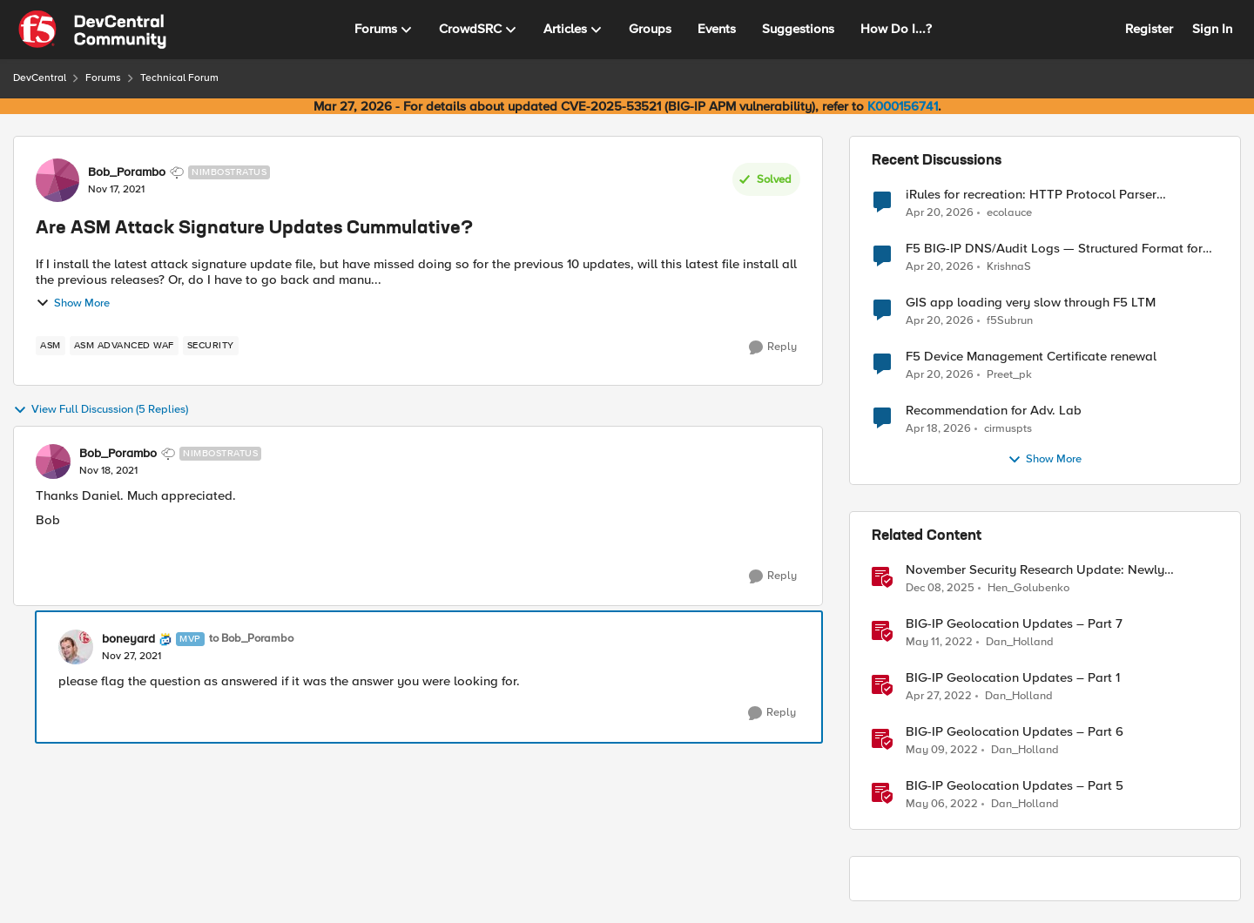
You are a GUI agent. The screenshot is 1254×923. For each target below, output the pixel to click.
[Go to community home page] (92, 30)
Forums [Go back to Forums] (103, 77)
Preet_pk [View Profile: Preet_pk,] (1009, 374)
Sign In (1212, 29)
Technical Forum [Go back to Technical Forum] (179, 77)
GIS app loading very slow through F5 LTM (1031, 302)
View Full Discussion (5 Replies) (100, 410)
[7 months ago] (940, 589)
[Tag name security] (211, 345)
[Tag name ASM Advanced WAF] (124, 345)
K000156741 (902, 106)
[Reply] (772, 347)
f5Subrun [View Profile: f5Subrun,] (1010, 320)
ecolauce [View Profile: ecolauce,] (1009, 212)
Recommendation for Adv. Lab (994, 410)
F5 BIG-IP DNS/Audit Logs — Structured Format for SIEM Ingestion (1054, 248)
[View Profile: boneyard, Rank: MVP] (75, 647)
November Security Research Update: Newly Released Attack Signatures (1035, 570)
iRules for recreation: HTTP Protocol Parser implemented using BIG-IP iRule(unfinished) (1031, 194)
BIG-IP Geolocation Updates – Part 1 (1013, 677)
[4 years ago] (939, 643)
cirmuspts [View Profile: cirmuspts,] (1008, 428)
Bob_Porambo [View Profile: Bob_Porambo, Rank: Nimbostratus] (126, 172)
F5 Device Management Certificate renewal (1031, 356)
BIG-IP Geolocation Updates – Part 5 (1014, 785)
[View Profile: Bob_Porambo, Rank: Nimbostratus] (57, 180)
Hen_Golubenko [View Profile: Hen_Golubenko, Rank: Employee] (1028, 588)
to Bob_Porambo (251, 638)
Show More (73, 303)
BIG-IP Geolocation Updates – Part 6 (1014, 731)
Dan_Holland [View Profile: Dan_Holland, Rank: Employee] (1020, 642)
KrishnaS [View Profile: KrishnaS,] (1009, 266)
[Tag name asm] (50, 345)
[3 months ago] (940, 212)
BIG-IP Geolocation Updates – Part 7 (1014, 623)
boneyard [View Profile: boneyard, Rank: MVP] (128, 639)
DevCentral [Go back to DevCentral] (39, 77)
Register (1149, 29)
